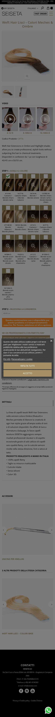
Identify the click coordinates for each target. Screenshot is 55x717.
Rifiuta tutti (27, 365)
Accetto (27, 373)
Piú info (6, 359)
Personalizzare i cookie (21, 359)
